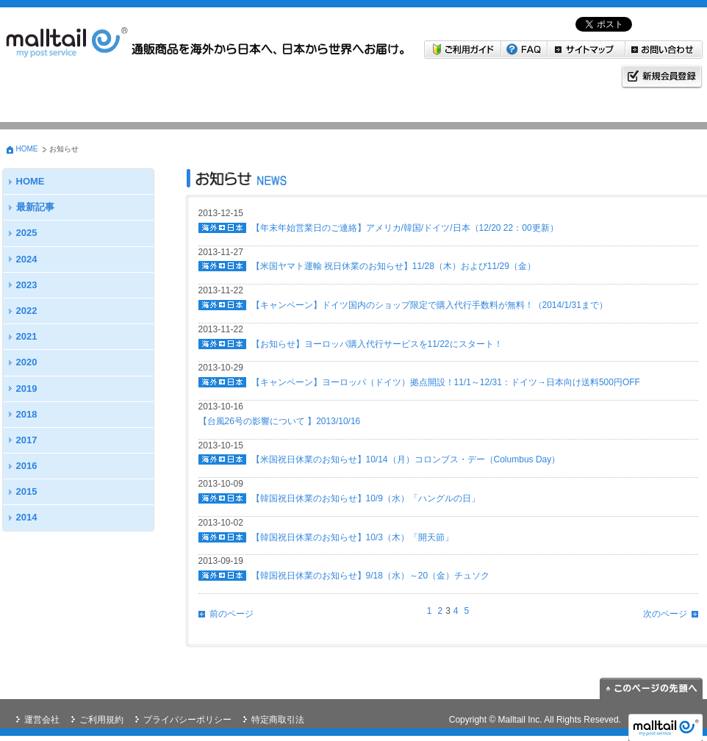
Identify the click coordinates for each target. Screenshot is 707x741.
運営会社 (42, 720)
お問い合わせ (664, 49)
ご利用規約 (101, 720)
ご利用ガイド (462, 49)
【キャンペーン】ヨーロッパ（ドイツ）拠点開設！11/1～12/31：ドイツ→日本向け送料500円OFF (445, 382)
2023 (26, 284)
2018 (26, 414)
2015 (26, 491)
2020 (26, 362)
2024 (26, 259)
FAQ (524, 49)
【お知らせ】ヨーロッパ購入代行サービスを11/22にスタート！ (377, 344)
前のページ (231, 614)
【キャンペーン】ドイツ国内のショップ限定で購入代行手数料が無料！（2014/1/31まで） (429, 305)
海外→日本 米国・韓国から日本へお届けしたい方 (75, 94)
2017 (26, 439)
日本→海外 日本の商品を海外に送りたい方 (227, 94)
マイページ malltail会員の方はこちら (380, 94)
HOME (27, 149)
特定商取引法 (277, 720)
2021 (26, 336)
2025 (26, 232)
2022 (26, 310)
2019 (26, 388)
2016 (26, 465)
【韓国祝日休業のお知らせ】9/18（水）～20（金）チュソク (370, 575)
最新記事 (35, 206)
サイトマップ (586, 49)
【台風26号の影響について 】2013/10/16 (279, 421)
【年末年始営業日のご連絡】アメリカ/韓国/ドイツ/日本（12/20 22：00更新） (405, 228)
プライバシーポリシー (187, 720)
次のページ (665, 614)
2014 (26, 517)
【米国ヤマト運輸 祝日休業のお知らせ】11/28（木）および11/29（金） (393, 266)
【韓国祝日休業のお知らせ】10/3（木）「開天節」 (352, 537)
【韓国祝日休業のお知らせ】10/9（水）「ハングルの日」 (365, 498)
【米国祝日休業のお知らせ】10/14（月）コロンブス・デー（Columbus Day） (406, 459)
